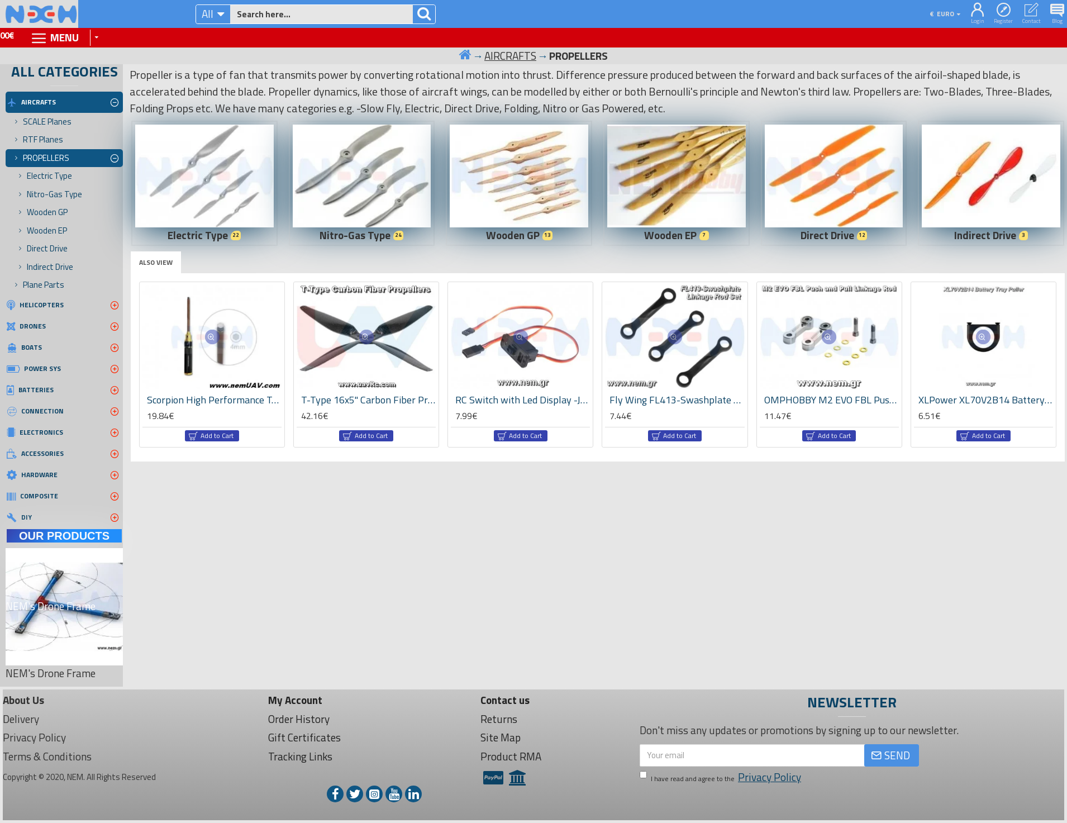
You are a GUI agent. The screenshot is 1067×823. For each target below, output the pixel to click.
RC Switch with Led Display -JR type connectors (522, 399)
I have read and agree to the (721, 777)
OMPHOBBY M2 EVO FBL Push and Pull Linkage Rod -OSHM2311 (831, 399)
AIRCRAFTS (510, 56)
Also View (156, 262)
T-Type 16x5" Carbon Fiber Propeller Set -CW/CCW (368, 399)
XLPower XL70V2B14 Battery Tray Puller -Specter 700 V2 (985, 399)
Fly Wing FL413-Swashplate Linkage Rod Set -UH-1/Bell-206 (676, 399)
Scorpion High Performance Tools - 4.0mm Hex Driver (214, 399)
